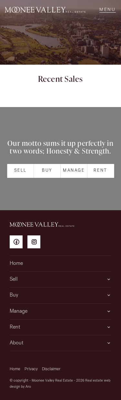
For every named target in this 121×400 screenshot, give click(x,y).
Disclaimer (51, 369)
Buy (47, 170)
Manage (74, 170)
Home (16, 263)
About (17, 343)
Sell (20, 170)
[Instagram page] (35, 243)
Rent (100, 170)
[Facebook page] (18, 243)
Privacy (31, 369)
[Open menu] (107, 10)
